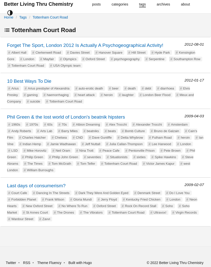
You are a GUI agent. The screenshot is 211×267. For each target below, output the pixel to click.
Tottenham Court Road (50, 17)
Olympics (69, 59)
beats (112, 131)
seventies (94, 157)
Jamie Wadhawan (63, 144)
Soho (169, 206)
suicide (35, 101)
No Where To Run (74, 206)
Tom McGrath (61, 163)
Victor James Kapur (160, 163)
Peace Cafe (111, 150)
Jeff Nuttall (92, 144)
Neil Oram (63, 150)
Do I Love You (179, 193)
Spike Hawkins (165, 157)
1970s (33, 124)
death (132, 88)
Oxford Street (95, 59)
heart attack (86, 95)
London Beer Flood (157, 95)
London (28, 59)
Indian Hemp (32, 144)
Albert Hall (18, 52)
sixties (141, 157)
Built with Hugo (80, 263)
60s (49, 124)
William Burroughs (40, 170)
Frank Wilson (54, 199)
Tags (23, 17)
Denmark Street (148, 193)
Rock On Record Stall (140, 206)
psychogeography (127, 59)
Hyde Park (162, 52)
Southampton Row (187, 59)
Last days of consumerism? (36, 185)
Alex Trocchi (118, 124)
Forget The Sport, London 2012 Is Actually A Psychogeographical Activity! (85, 45)
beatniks (93, 131)
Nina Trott (86, 150)
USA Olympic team (66, 65)
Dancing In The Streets (52, 193)
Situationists (119, 157)
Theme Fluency (49, 263)
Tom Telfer (87, 163)
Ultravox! (160, 212)
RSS (26, 263)
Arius (15, 88)
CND (79, 137)
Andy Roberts (21, 131)
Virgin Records (186, 212)
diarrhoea (167, 88)
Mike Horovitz (37, 150)
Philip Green (34, 157)
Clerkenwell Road (48, 52)
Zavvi (46, 219)
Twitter (11, 263)
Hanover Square (111, 52)
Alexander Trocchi (149, 124)
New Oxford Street (39, 206)
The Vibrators (93, 212)
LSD (14, 150)
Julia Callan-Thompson (126, 144)
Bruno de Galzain (166, 131)
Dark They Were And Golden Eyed (103, 193)
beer (115, 88)
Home (8, 17)
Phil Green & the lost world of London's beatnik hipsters (66, 117)
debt (148, 88)
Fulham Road (162, 137)
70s (64, 124)
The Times (35, 163)
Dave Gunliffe (102, 137)
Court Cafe (19, 193)
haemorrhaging (57, 95)
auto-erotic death (90, 88)
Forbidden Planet (23, 199)
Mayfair (48, 59)
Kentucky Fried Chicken (143, 199)
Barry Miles (69, 131)
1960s (15, 124)
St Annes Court (37, 212)
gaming (32, 95)
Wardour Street (22, 219)
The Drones (65, 212)
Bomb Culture (135, 131)
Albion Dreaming (88, 124)
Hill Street (139, 52)
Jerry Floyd (109, 199)
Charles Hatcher (34, 137)
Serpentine (156, 59)
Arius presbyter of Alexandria (48, 88)
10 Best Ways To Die (29, 81)
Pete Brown (172, 150)
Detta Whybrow (132, 137)
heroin (108, 95)
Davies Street (79, 52)
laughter (128, 95)
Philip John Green (65, 157)
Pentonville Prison (142, 150)
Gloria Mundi (82, 199)
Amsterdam (179, 124)
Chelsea (61, 137)
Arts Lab (46, 131)
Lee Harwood (161, 144)
